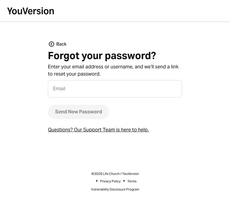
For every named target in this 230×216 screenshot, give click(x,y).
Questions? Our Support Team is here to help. (98, 130)
